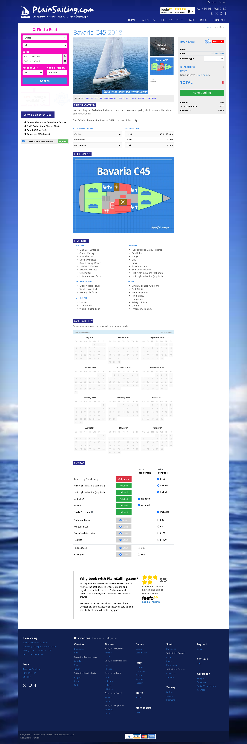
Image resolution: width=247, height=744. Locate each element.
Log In (222, 2)
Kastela (77, 661)
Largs (199, 663)
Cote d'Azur (141, 652)
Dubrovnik (79, 648)
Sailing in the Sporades (114, 705)
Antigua (200, 678)
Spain (169, 644)
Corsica (139, 648)
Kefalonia (109, 681)
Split (76, 664)
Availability (139, 98)
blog (203, 20)
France (140, 644)
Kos (106, 664)
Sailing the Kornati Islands (85, 673)
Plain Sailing (30, 638)
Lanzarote (171, 673)
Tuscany (139, 682)
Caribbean (203, 673)
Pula (76, 652)
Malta (139, 692)
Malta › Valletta (217, 53)
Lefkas (108, 685)
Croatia (79, 644)
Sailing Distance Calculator (35, 642)
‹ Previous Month (82, 332)
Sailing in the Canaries (175, 669)
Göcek (169, 695)
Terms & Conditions (32, 669)
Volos (107, 713)
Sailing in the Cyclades (114, 648)
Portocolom (171, 664)
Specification (94, 98)
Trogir (77, 668)
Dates (26, 51)
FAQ (191, 20)
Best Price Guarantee (33, 654)
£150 (162, 533)
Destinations (82, 638)
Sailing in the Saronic (113, 693)
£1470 (163, 539)
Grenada (201, 689)
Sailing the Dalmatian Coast (85, 657)
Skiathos (109, 709)
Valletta (139, 697)
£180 (162, 478)
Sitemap (27, 676)
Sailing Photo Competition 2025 (37, 650)
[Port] (45, 45)
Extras (152, 98)
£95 (162, 519)
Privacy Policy (29, 672)
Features (124, 98)
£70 (162, 526)
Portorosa (140, 671)
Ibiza (168, 657)
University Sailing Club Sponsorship (39, 646)
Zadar (77, 685)
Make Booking (202, 92)
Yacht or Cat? (30, 67)
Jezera (77, 681)
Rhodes (108, 668)
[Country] (45, 37)
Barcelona (171, 648)
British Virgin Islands (206, 686)
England (202, 644)
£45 (143, 547)
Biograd (77, 677)
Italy (138, 662)
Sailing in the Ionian (113, 673)
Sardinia (139, 678)
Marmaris (170, 699)
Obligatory (123, 478)
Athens (108, 652)
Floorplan (110, 98)
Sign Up (63, 141)
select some (202, 74)
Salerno (139, 675)
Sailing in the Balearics (175, 653)
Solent (200, 648)
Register (212, 2)
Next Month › (166, 332)
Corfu (107, 677)
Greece (109, 644)
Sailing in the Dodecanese (116, 661)
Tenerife (170, 677)
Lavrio (108, 656)
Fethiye (169, 692)
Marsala (139, 667)
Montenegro (144, 707)
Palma (169, 661)
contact (219, 20)
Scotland (202, 659)
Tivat (138, 712)
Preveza (109, 688)
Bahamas (201, 682)
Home (132, 20)
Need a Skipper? (56, 67)
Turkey (170, 687)
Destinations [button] (171, 20)
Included (123, 485)
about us (148, 20)
